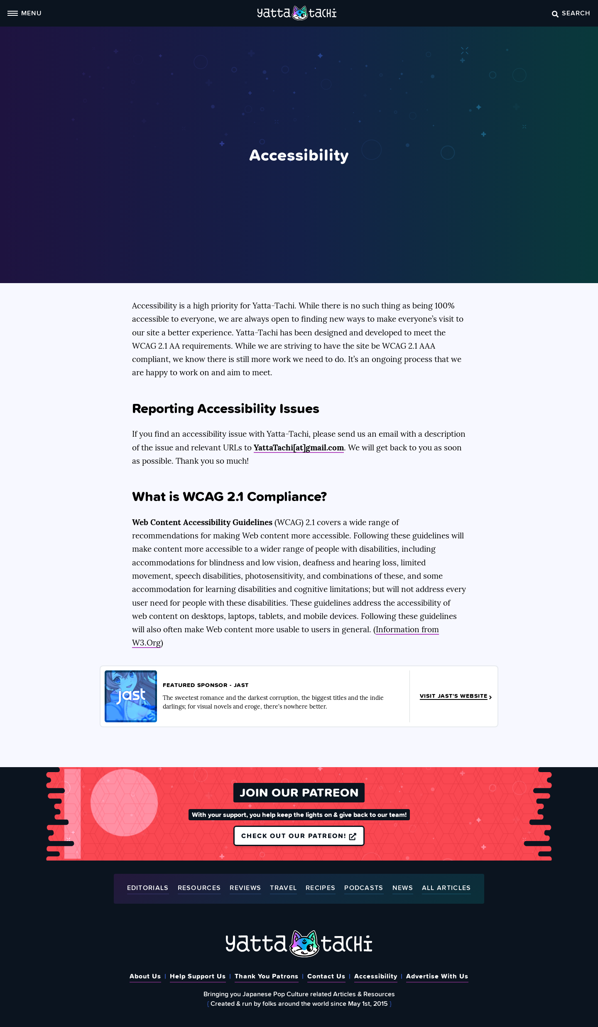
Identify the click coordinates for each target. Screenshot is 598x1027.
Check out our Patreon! (298, 836)
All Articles (446, 888)
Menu (24, 13)
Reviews (245, 888)
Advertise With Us (437, 976)
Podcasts (363, 888)
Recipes (321, 888)
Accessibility (375, 976)
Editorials (148, 888)
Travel (283, 888)
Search (571, 13)
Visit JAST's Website (456, 696)
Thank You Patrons (267, 976)
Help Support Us (198, 976)
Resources (199, 888)
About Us (145, 976)
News (402, 888)
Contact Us (326, 976)
